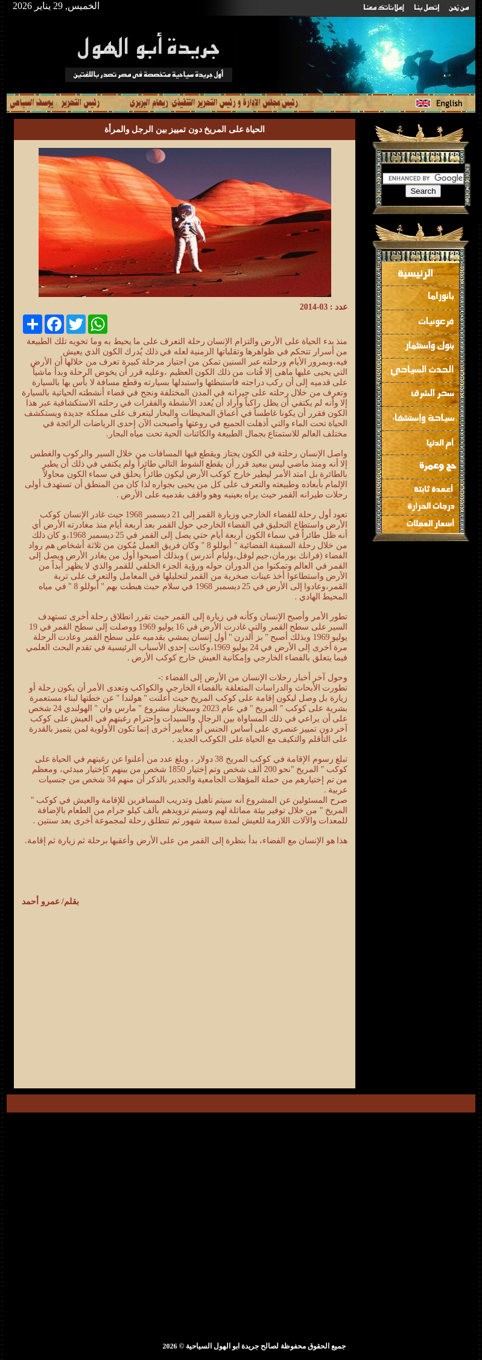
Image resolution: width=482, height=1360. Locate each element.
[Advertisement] (246, 993)
